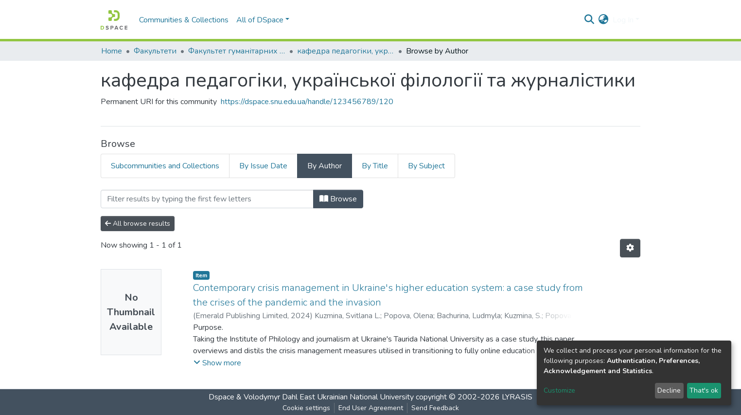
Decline (669, 390)
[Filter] (207, 199)
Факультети (155, 51)
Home (111, 51)
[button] (604, 20)
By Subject (426, 166)
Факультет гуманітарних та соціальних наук (236, 51)
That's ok (703, 390)
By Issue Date (263, 166)
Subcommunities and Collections (165, 166)
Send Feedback (435, 408)
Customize (559, 390)
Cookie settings (306, 408)
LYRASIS (517, 397)
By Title (375, 166)
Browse (338, 199)
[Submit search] (589, 20)
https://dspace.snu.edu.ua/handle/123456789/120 (307, 101)
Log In (623, 20)
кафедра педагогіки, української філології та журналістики (345, 51)
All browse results (137, 223)
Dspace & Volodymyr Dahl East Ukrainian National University (311, 397)
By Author (324, 166)
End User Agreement (370, 408)
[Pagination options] (630, 248)
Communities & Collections (184, 20)
